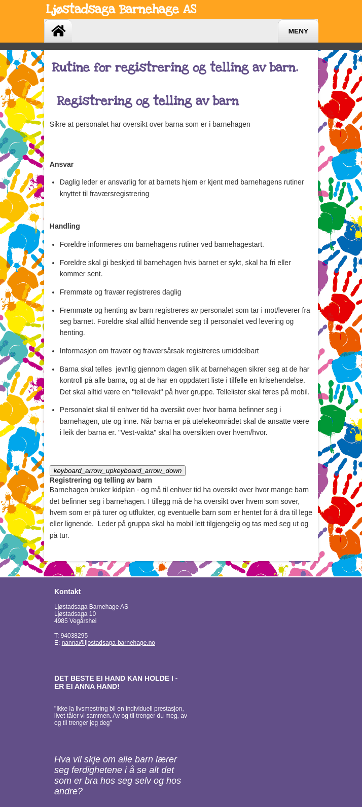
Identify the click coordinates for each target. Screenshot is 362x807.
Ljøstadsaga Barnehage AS (121, 9)
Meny (298, 31)
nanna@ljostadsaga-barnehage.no (108, 642)
